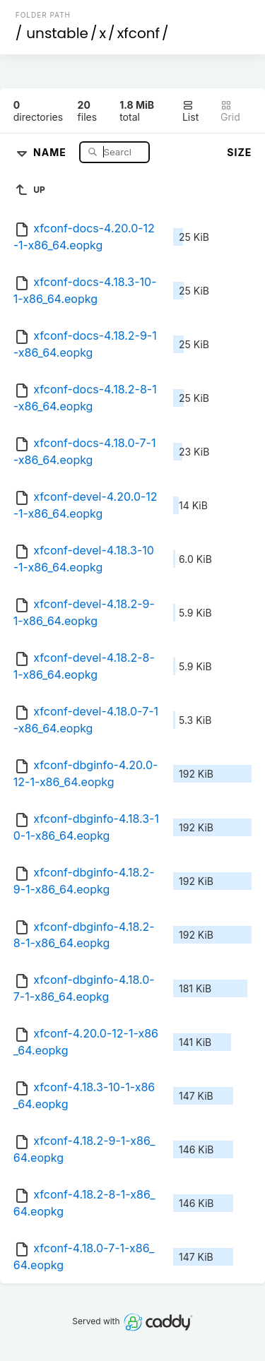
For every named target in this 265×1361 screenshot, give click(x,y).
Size (239, 152)
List (190, 111)
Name (51, 151)
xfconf (138, 33)
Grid (230, 111)
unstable (57, 33)
